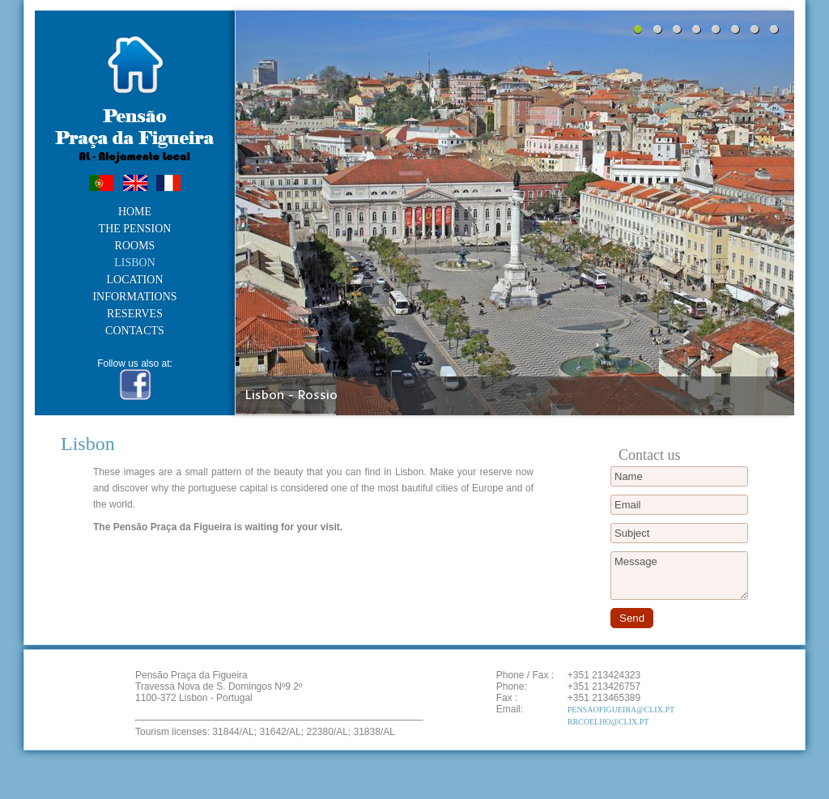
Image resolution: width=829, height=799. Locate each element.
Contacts (134, 331)
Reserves (135, 314)
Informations (134, 297)
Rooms (135, 246)
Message (679, 575)
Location (135, 280)
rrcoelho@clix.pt (608, 721)
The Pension (135, 229)
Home (134, 212)
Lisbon (134, 263)
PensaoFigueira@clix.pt (621, 709)
